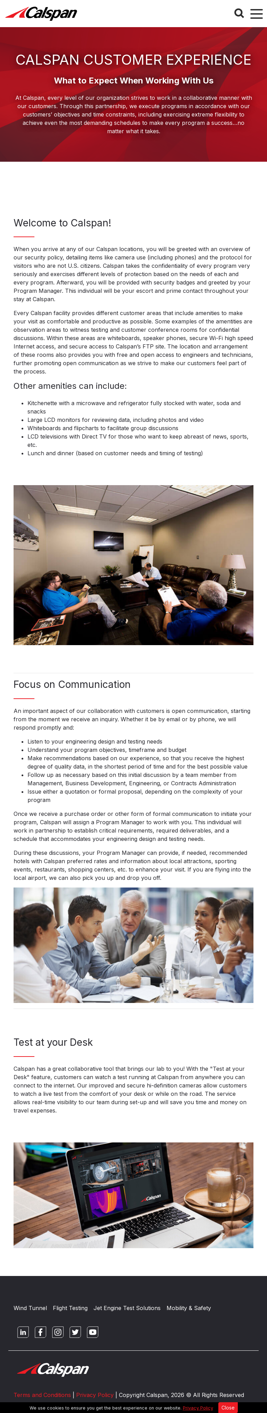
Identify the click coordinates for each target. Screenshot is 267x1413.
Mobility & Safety (189, 1307)
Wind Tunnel (30, 1307)
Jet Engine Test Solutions (127, 1307)
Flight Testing (70, 1307)
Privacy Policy (198, 1408)
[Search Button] (239, 13)
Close (228, 1408)
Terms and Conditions (42, 1394)
